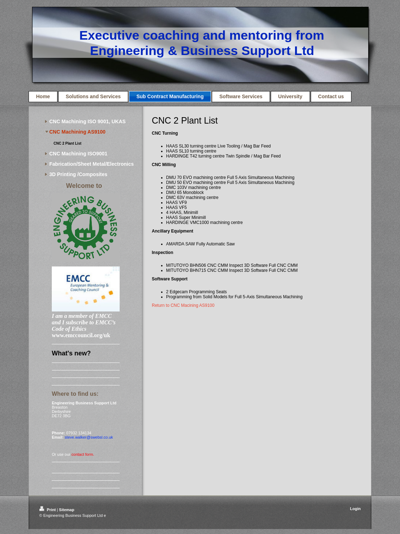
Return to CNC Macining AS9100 (183, 305)
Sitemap (66, 510)
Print (48, 510)
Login (355, 508)
